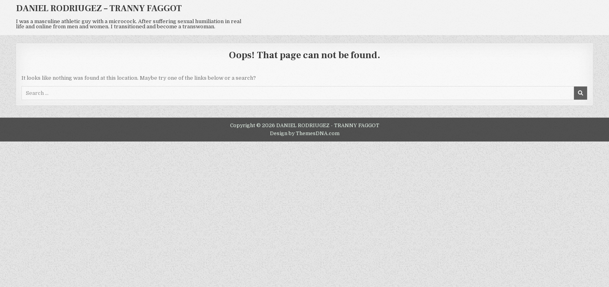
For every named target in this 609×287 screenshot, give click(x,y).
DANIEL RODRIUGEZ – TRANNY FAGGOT (99, 8)
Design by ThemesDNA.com (305, 133)
